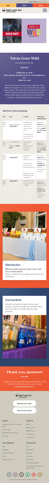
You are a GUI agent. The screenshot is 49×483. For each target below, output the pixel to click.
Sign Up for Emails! (24, 410)
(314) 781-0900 (6, 429)
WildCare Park (30, 427)
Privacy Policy (30, 437)
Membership (30, 449)
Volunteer (29, 453)
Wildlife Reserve (30, 431)
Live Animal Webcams (8, 453)
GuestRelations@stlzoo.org (10, 433)
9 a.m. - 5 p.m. (38, 2)
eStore (4, 456)
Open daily (5, 436)
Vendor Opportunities (32, 463)
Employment (30, 459)
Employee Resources (8, 459)
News (3, 446)
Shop (41, 5)
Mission (28, 424)
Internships (29, 456)
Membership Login (24, 403)
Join (8, 5)
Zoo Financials (30, 434)
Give (24, 5)
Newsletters (5, 449)
